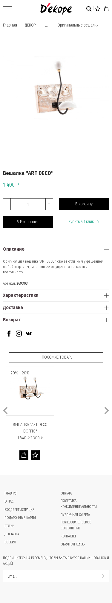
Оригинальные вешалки (78, 25)
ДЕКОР (30, 25)
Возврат (12, 320)
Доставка (13, 307)
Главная (10, 25)
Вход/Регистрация (19, 510)
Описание (13, 249)
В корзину (84, 204)
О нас (8, 501)
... (46, 25)
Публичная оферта (75, 515)
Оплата (66, 493)
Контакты (68, 536)
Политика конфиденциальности (79, 504)
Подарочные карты (20, 518)
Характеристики (21, 295)
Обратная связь (73, 544)
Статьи (9, 526)
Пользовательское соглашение (76, 525)
